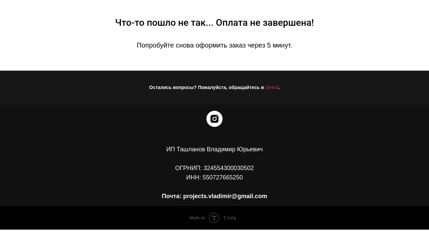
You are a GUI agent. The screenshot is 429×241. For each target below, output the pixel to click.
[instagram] (214, 119)
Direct (272, 87)
